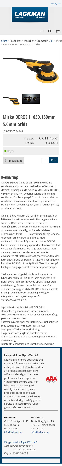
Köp (53, 160)
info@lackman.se (13, 432)
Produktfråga (13, 160)
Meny (54, 3)
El (52, 40)
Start (4, 40)
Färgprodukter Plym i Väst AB (20, 442)
